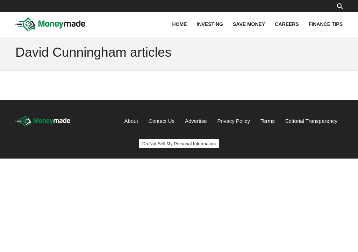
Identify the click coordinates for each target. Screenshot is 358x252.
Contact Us (161, 121)
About (131, 121)
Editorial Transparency (311, 121)
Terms (267, 121)
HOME (179, 24)
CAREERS (287, 24)
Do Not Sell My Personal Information (179, 143)
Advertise (196, 121)
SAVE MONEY (249, 24)
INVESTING (210, 24)
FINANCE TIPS (326, 24)
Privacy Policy (233, 121)
